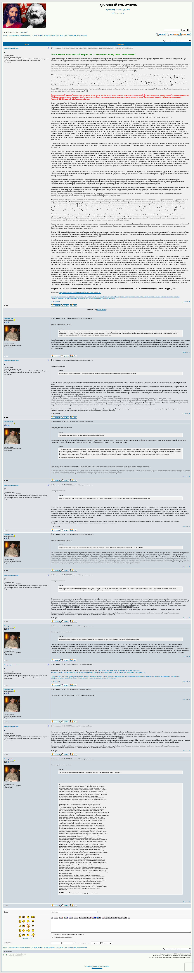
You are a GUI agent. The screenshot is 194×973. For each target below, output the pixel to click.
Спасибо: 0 (186, 301)
